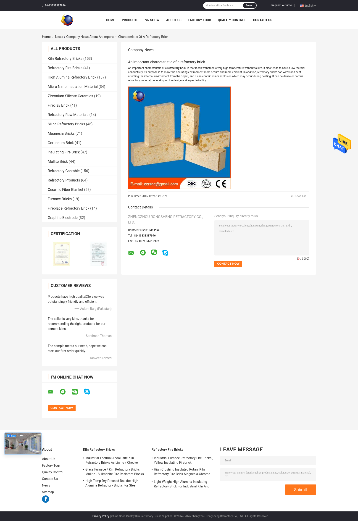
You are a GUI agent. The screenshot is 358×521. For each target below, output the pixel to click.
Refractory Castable (64, 171)
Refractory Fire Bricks (65, 68)
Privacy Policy (100, 516)
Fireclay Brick (58, 105)
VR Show (152, 20)
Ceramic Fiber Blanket (65, 189)
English (310, 5)
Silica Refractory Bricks (66, 124)
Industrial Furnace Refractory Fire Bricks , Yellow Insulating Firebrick (183, 460)
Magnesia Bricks (61, 133)
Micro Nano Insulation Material (73, 86)
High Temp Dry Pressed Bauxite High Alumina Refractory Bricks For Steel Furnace (111, 484)
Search (249, 5)
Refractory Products (64, 180)
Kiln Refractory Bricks (65, 58)
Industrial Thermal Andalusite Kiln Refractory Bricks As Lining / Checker (112, 460)
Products (130, 20)
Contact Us (262, 20)
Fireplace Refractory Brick (68, 208)
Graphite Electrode (63, 218)
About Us (174, 20)
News (59, 37)
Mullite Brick (58, 161)
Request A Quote (281, 5)
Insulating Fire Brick (64, 152)
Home (110, 20)
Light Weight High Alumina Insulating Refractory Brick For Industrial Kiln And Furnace (181, 484)
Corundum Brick (61, 143)
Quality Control (232, 20)
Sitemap (48, 492)
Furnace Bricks (60, 199)
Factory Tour (199, 20)
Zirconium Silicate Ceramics (70, 96)
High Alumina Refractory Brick (72, 77)
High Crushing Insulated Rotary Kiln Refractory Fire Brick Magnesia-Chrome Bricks (182, 472)
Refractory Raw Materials (68, 115)
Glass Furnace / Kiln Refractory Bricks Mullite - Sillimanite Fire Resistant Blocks (114, 472)
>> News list (298, 196)
